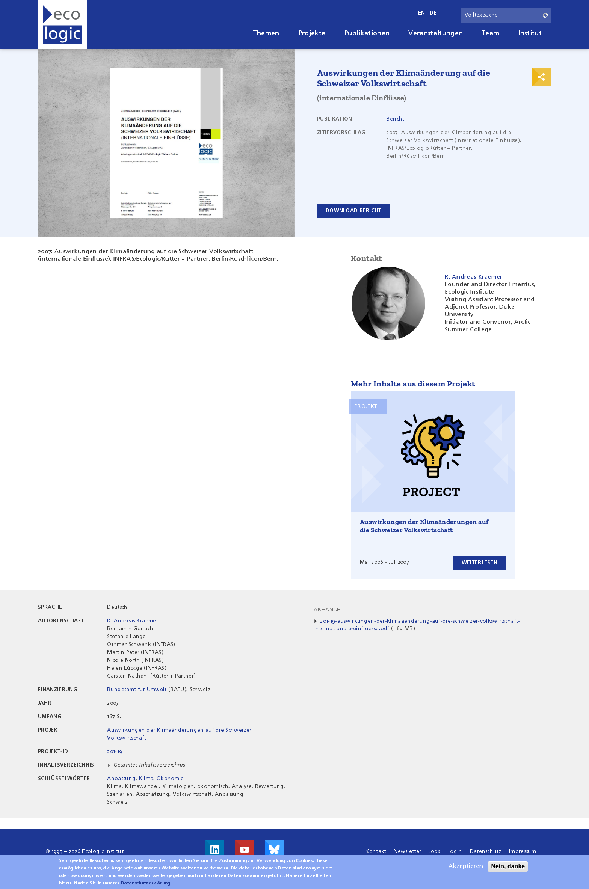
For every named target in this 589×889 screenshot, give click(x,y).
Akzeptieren (466, 869)
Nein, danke (508, 869)
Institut (530, 33)
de (433, 13)
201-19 (114, 751)
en (421, 13)
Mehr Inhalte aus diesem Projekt (413, 384)
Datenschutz (486, 851)
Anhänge (327, 610)
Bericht (395, 119)
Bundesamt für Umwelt (136, 689)
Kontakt (375, 851)
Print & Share (541, 77)
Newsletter (407, 851)
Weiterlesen (479, 562)
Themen (266, 33)
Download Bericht (353, 210)
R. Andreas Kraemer (132, 620)
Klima (146, 778)
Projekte (312, 33)
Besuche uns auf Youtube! (244, 849)
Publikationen (367, 33)
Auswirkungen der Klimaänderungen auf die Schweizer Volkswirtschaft (424, 526)
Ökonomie (170, 778)
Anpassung (121, 778)
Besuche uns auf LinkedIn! (214, 849)
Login (454, 851)
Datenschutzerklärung (145, 886)
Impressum (522, 851)
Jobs (434, 851)
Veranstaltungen (435, 33)
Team (490, 33)
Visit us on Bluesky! (274, 849)
